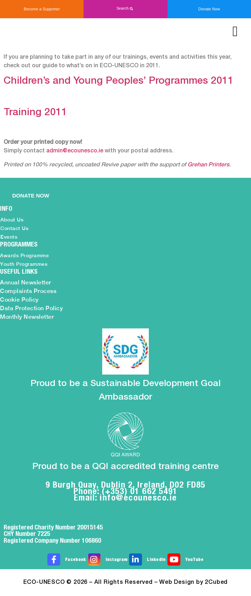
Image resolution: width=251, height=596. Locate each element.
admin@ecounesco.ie (74, 150)
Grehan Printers (208, 164)
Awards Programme (24, 255)
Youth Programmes (23, 264)
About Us (11, 220)
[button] (125, 9)
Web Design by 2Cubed (193, 582)
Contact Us (14, 228)
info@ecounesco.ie (138, 497)
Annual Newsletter (25, 282)
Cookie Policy (19, 299)
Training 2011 (35, 112)
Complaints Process (28, 291)
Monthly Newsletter (27, 316)
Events (8, 237)
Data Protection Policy (31, 308)
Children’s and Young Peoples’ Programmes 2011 (119, 81)
